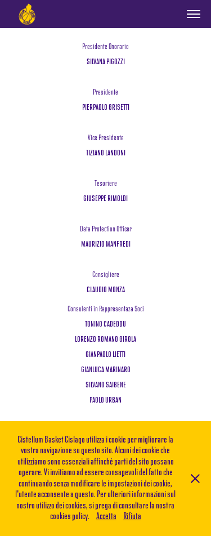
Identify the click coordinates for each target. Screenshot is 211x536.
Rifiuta (132, 516)
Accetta (106, 516)
